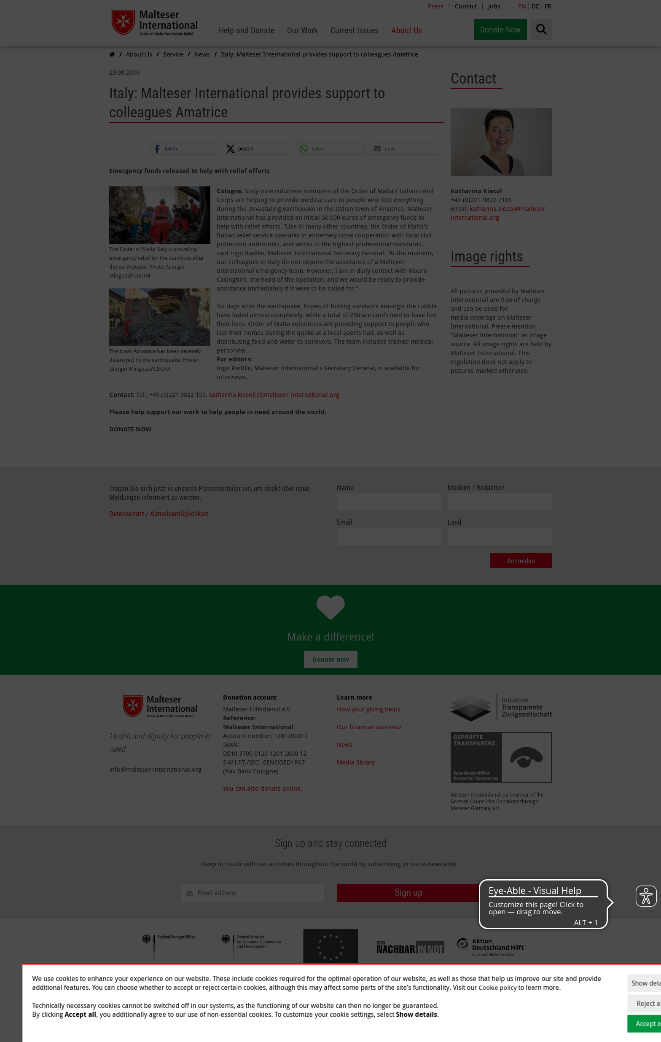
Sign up (408, 892)
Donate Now (500, 29)
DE (535, 6)
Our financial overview (369, 726)
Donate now (330, 659)
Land (454, 522)
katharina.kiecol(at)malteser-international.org (274, 394)
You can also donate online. (262, 788)
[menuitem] (246, 30)
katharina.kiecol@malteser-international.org (499, 212)
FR (548, 6)
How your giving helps (368, 709)
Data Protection (387, 991)
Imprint (347, 991)
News (344, 744)
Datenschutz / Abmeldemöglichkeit (158, 513)
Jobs (494, 6)
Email (344, 522)
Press (435, 6)
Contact (466, 6)
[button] (184, 149)
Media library (356, 762)
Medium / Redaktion (476, 487)
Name (345, 487)
